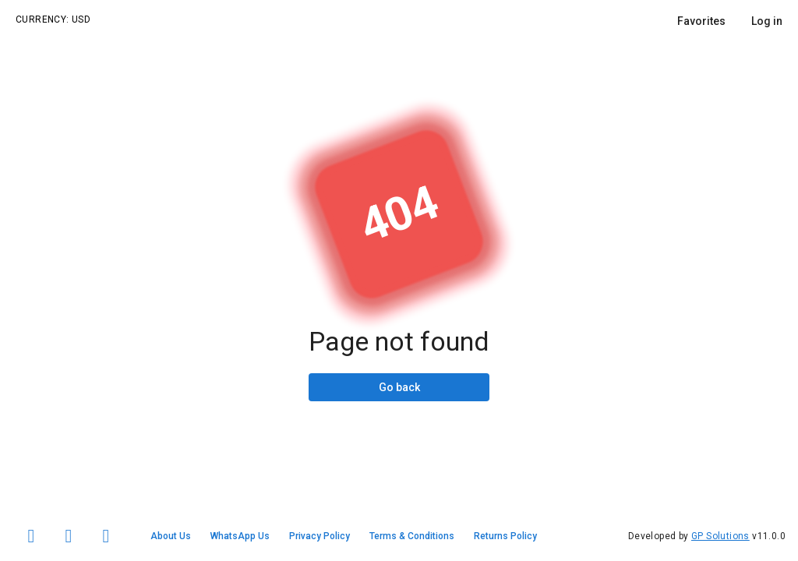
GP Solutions (720, 536)
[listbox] (730, 21)
